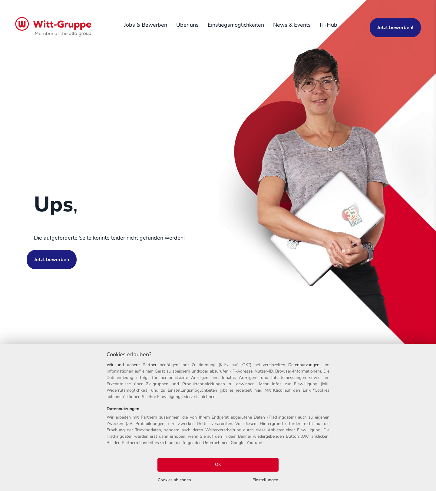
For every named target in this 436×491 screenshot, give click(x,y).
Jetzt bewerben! (395, 27)
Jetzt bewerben (51, 259)
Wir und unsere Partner (132, 365)
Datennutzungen (303, 365)
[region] (218, 417)
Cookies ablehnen (174, 480)
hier (257, 390)
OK (218, 464)
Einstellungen (265, 480)
